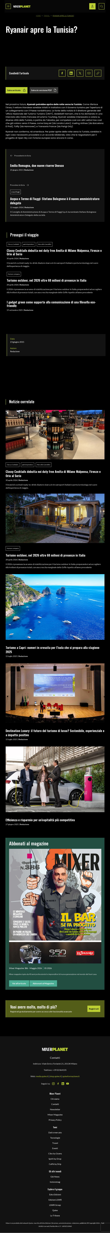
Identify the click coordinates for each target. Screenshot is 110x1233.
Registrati (94, 1008)
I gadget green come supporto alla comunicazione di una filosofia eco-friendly (51, 303)
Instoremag (55, 1182)
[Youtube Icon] (67, 1083)
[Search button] (101, 6)
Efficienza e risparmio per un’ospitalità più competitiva (40, 819)
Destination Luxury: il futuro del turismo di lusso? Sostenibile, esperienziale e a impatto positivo (55, 732)
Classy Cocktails (13, 244)
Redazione (29, 170)
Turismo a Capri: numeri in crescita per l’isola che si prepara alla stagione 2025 (52, 649)
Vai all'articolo (19, 983)
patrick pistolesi (28, 244)
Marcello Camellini (44, 244)
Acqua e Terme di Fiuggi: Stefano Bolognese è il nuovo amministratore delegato (54, 200)
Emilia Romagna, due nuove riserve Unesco (37, 165)
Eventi (55, 1148)
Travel (47, 16)
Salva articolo (16, 90)
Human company (14, 274)
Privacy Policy (55, 1120)
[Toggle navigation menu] (8, 6)
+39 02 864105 (59, 1070)
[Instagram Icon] (53, 1083)
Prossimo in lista (19, 185)
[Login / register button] (92, 6)
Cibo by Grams (55, 1153)
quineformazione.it (71, 1076)
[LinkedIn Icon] (63, 1083)
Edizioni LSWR (55, 1199)
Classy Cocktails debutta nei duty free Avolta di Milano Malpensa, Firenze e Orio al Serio (54, 252)
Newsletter (55, 1109)
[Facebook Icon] (58, 1083)
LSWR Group (55, 1205)
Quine (55, 1210)
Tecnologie (55, 1137)
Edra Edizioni (55, 1194)
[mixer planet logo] (55, 1049)
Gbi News (55, 1176)
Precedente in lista (20, 155)
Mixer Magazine (55, 1114)
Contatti (55, 1104)
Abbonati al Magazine (43, 983)
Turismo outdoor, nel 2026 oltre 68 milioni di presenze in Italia (46, 280)
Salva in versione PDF (44, 90)
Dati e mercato (55, 1132)
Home (38, 16)
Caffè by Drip (55, 1164)
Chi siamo (55, 1099)
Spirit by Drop (55, 1158)
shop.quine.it (55, 1076)
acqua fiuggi (15, 192)
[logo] (22, 6)
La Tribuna (55, 1215)
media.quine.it (42, 1076)
